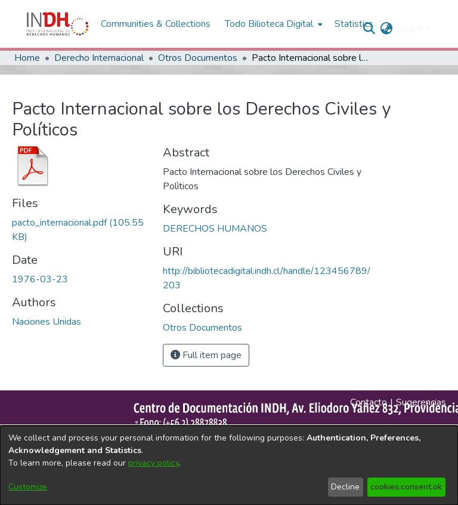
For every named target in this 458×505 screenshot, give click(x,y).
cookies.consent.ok (406, 486)
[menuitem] (386, 28)
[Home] (57, 24)
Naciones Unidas (46, 321)
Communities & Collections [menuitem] (156, 23)
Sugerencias (421, 402)
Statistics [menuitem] (354, 23)
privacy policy (153, 463)
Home (27, 57)
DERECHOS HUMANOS (215, 228)
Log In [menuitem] (410, 28)
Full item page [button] (206, 355)
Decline (345, 486)
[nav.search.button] (369, 28)
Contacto (368, 402)
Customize (27, 486)
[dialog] (229, 465)
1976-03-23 (40, 279)
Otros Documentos (197, 57)
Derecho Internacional (99, 57)
